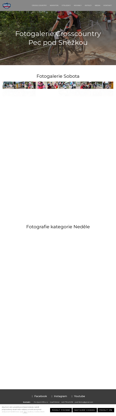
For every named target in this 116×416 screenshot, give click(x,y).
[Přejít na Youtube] (78, 396)
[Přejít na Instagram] (59, 396)
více (25, 412)
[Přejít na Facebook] (39, 396)
